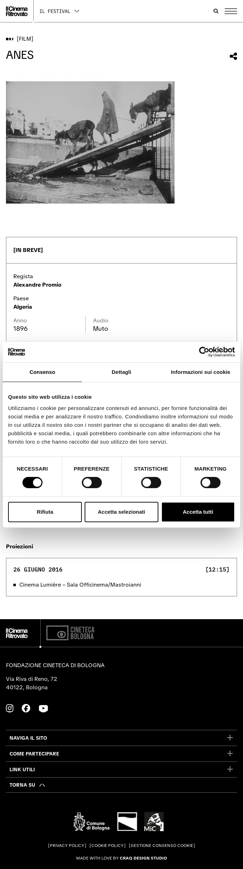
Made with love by (121, 858)
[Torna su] (27, 785)
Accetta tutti (198, 512)
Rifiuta (45, 512)
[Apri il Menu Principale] (231, 11)
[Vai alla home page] (16, 11)
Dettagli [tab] (121, 372)
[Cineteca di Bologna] (70, 633)
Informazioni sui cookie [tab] (200, 372)
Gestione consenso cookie (162, 845)
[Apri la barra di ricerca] (216, 11)
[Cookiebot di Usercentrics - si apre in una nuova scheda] (204, 352)
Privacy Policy (67, 845)
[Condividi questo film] (233, 56)
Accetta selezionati (121, 512)
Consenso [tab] (42, 372)
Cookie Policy (107, 845)
